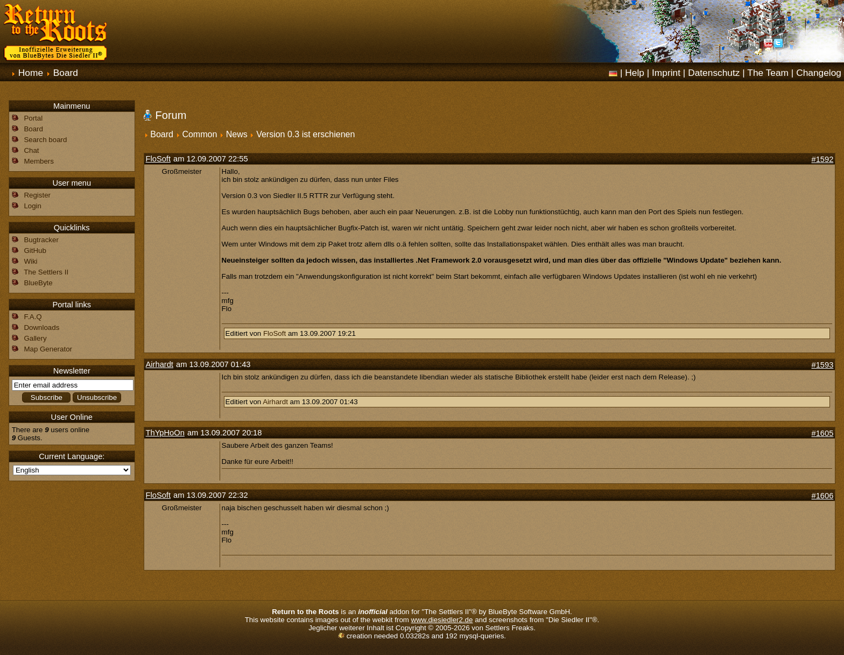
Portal (33, 118)
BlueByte (38, 283)
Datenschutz (714, 72)
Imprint (666, 72)
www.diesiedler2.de (442, 620)
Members (39, 161)
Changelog (818, 72)
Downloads (41, 327)
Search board (45, 140)
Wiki (30, 261)
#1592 (823, 159)
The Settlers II (46, 272)
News (237, 134)
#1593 (823, 365)
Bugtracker (41, 240)
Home (30, 72)
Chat (31, 150)
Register (37, 195)
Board (65, 72)
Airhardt (159, 364)
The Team (768, 72)
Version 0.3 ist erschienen (305, 134)
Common (199, 134)
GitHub (35, 250)
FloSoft (158, 158)
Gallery (35, 338)
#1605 (823, 433)
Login (32, 206)
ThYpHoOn (165, 432)
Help (634, 72)
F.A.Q (32, 317)
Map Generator (48, 349)
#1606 (823, 495)
